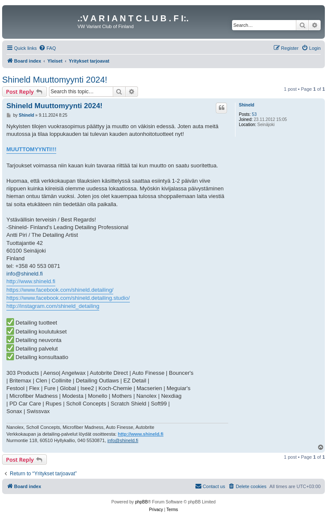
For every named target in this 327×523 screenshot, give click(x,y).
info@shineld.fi (24, 273)
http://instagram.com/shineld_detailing (52, 306)
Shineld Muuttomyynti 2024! (54, 79)
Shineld (246, 105)
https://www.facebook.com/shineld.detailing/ (59, 290)
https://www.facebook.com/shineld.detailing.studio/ (68, 298)
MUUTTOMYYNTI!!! (31, 149)
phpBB (141, 502)
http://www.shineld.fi (30, 281)
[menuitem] (47, 48)
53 (254, 114)
